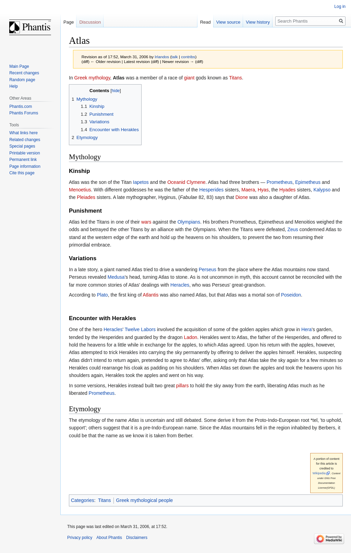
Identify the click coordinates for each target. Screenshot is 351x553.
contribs (188, 56)
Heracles (179, 285)
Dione (241, 197)
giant (189, 77)
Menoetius (80, 189)
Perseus (207, 269)
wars (146, 222)
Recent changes (24, 73)
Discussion (90, 22)
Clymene (195, 182)
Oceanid (176, 182)
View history (258, 22)
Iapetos (141, 182)
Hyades (287, 189)
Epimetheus (307, 182)
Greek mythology (92, 77)
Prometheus (279, 182)
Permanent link (23, 159)
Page (68, 22)
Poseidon (291, 295)
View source (228, 22)
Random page (22, 79)
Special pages (22, 146)
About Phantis (109, 537)
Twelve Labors (140, 329)
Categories (82, 500)
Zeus (292, 229)
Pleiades (86, 197)
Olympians (189, 222)
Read (205, 22)
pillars (182, 385)
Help (13, 86)
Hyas (263, 189)
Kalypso (321, 189)
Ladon (190, 337)
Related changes (24, 139)
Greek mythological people (144, 500)
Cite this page (21, 173)
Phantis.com (20, 106)
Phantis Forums (23, 113)
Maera (248, 189)
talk (174, 56)
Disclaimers (136, 537)
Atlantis (151, 295)
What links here (23, 132)
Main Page (19, 66)
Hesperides (211, 189)
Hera (306, 329)
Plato (102, 295)
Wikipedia (319, 473)
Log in (340, 6)
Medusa (116, 277)
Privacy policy (79, 537)
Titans (235, 77)
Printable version (24, 153)
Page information (24, 166)
